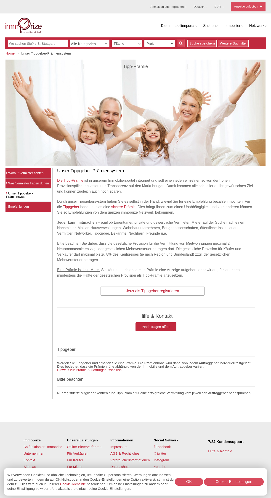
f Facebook (162, 447)
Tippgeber (71, 207)
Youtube (160, 467)
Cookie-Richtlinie (73, 484)
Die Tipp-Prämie (70, 180)
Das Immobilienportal (178, 26)
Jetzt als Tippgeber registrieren (152, 291)
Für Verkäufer (77, 453)
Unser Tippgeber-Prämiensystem (19, 195)
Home (10, 53)
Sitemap (30, 467)
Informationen (121, 440)
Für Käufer (75, 460)
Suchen (209, 26)
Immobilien (232, 26)
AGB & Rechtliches (125, 453)
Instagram (161, 460)
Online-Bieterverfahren (84, 447)
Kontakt (29, 460)
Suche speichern (202, 43)
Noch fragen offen (156, 327)
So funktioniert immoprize (43, 447)
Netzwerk (257, 26)
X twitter (160, 453)
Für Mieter (74, 467)
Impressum (118, 447)
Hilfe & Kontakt (220, 451)
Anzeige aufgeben (248, 6)
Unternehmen (34, 453)
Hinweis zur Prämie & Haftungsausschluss (89, 370)
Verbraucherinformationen (130, 460)
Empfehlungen (17, 206)
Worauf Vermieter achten (24, 173)
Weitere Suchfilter (233, 43)
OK (189, 482)
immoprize (32, 440)
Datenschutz (119, 467)
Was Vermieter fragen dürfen (27, 183)
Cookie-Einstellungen (233, 482)
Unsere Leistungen (82, 440)
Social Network (166, 440)
